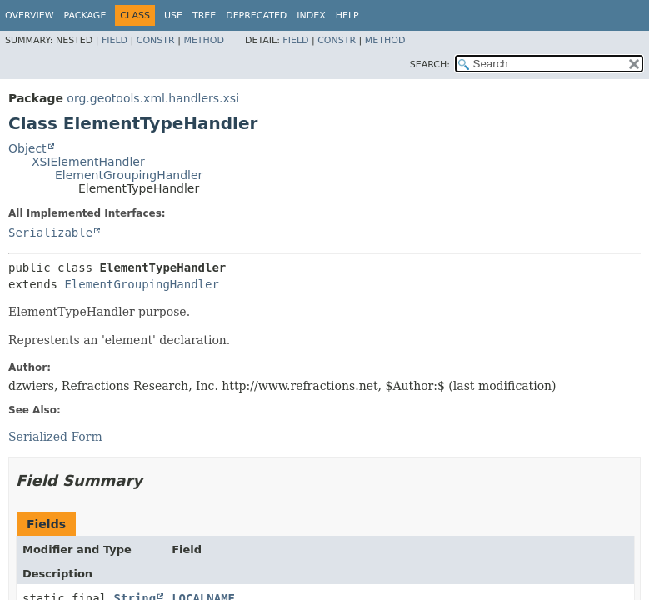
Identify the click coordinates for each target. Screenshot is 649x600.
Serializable (50, 232)
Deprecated (256, 15)
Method (203, 40)
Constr (156, 40)
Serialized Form (55, 436)
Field (114, 40)
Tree (204, 15)
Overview (29, 15)
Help (347, 15)
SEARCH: (430, 64)
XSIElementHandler (88, 161)
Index (311, 15)
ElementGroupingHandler (128, 175)
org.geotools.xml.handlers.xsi (153, 98)
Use (173, 15)
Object (27, 148)
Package (85, 15)
